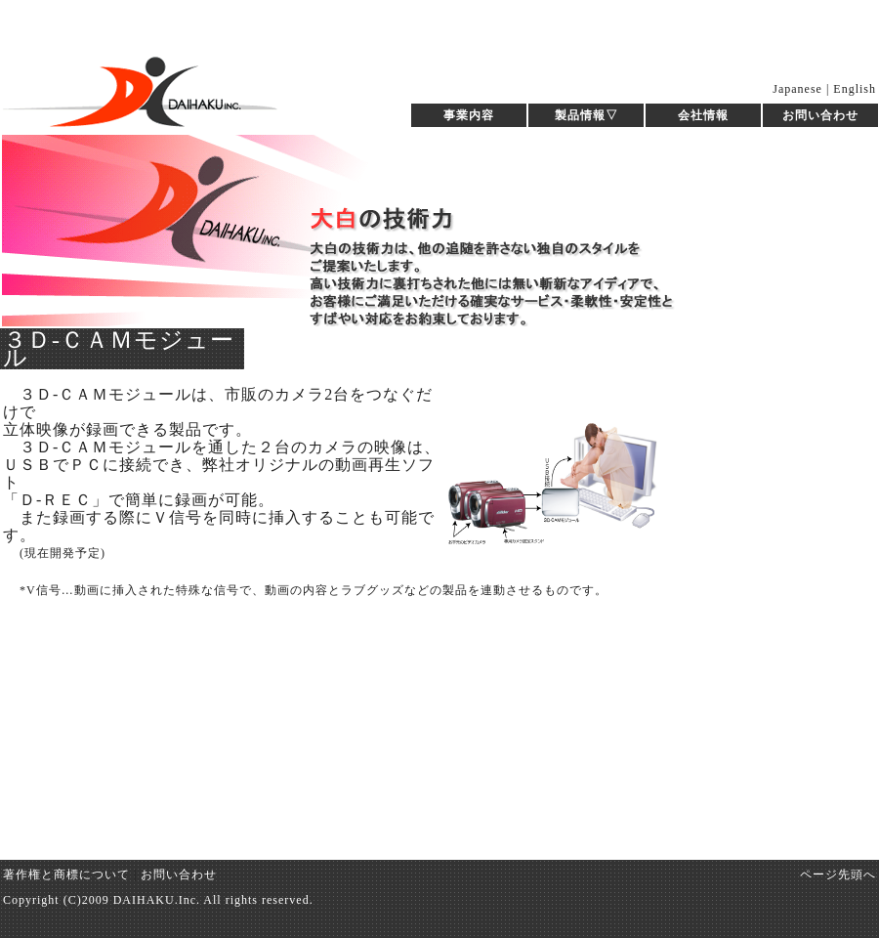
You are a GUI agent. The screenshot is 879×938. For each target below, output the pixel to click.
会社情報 (703, 115)
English (854, 89)
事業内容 (468, 115)
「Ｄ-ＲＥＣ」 (55, 499)
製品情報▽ (586, 115)
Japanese (797, 89)
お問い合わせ (820, 115)
